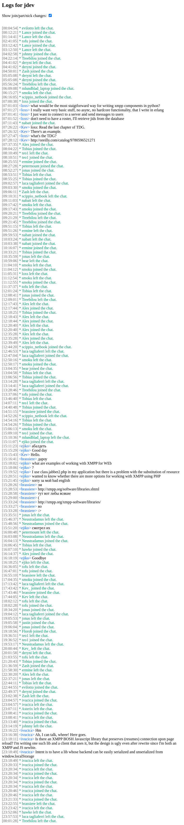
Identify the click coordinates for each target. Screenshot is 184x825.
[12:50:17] (10, 364)
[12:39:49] (10, 343)
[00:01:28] (10, 821)
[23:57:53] (10, 816)
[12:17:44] (10, 308)
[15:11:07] (10, 442)
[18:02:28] (10, 605)
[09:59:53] (10, 235)
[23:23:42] (10, 808)
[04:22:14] (10, 58)
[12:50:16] (10, 360)
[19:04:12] (10, 614)
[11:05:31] (10, 274)
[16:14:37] (10, 554)
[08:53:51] (10, 175)
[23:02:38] (10, 696)
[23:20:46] (10, 791)
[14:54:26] (10, 424)
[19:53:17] (10, 644)
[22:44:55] (10, 687)
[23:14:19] (10, 726)
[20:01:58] (10, 653)
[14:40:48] (10, 407)
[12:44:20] (10, 347)
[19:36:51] (10, 636)
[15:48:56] (10, 524)
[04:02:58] (10, 54)
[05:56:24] (10, 84)
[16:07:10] (10, 549)
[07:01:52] (10, 119)
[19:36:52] (10, 640)
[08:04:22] (10, 149)
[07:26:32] (10, 131)
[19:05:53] (10, 618)
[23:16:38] (10, 735)
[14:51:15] (10, 412)
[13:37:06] (10, 394)
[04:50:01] (10, 71)
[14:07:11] (10, 403)
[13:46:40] (10, 399)
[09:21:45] (10, 222)
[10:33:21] (10, 252)
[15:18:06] (10, 468)
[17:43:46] (10, 592)
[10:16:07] (10, 248)
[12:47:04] (10, 356)
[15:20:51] (10, 476)
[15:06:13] (10, 429)
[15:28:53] (10, 489)
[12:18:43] (10, 317)
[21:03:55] (10, 657)
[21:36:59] (10, 666)
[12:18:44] (10, 321)
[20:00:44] (10, 648)
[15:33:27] (10, 506)
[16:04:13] (10, 541)
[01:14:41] (10, 37)
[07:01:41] (10, 114)
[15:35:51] (10, 515)
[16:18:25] (10, 562)
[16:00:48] (10, 532)
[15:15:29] (10, 450)
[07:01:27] (10, 110)
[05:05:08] (10, 75)
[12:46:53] (10, 351)
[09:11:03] (10, 200)
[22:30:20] (10, 674)
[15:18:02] (10, 463)
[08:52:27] (10, 170)
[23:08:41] (10, 713)
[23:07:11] (10, 709)
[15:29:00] (10, 498)
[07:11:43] (10, 123)
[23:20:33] (10, 765)
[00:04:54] (10, 28)
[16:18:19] (10, 558)
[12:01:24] (10, 291)
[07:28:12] (10, 140)
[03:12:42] (10, 45)
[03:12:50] (10, 50)
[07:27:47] (10, 136)
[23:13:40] (10, 722)
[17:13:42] (10, 584)
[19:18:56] (10, 631)
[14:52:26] (10, 416)
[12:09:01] (10, 299)
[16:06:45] (10, 545)
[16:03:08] (10, 536)
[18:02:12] (10, 601)
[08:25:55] (10, 162)
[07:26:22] (10, 127)
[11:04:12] (10, 269)
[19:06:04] (10, 627)
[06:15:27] (10, 93)
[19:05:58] (10, 623)
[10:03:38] (10, 243)
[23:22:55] (10, 804)
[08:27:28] (10, 166)
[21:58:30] (10, 670)
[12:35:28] (10, 334)
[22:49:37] (10, 692)
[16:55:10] (10, 575)
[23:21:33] (10, 799)
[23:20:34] (10, 769)
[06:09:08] (10, 88)
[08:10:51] (10, 157)
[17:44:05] (10, 597)
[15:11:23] (10, 446)
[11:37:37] (10, 287)
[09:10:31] (10, 196)
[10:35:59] (10, 256)
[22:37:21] (10, 679)
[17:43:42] (10, 588)
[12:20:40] (10, 325)
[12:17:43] (10, 304)
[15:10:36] (10, 437)
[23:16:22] (10, 730)
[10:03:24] (10, 239)
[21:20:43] (10, 661)
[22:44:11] (10, 683)
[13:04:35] (10, 368)
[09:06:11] (10, 192)
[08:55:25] (10, 179)
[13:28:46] (10, 390)
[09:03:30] (10, 187)
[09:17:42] (10, 205)
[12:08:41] (10, 295)
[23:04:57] (10, 700)
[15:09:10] (10, 433)
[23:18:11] (10, 739)
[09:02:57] (10, 183)
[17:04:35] (10, 580)
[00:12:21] (10, 32)
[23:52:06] (10, 812)
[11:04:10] (10, 265)
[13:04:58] (10, 373)
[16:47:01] (10, 571)
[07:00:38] (10, 101)
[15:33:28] (10, 511)
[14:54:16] (10, 420)
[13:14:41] (10, 386)
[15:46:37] (10, 519)
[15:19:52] (10, 472)
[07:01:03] (10, 106)
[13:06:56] (10, 377)
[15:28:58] (10, 493)
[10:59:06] (10, 261)
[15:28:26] (10, 485)
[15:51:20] (10, 528)
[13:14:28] (10, 381)
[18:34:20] (10, 610)
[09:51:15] (10, 226)
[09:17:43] (10, 209)
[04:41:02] (10, 63)
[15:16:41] (10, 459)
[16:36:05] (10, 567)
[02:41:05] (10, 41)
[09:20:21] (10, 213)
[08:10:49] (10, 153)
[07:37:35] (10, 144)
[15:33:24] (10, 502)
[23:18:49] (10, 752)
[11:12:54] (10, 278)
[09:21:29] (10, 218)
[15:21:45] (10, 480)
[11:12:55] (10, 282)
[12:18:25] (10, 312)
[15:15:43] (10, 455)
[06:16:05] (10, 97)
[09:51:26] (10, 231)
